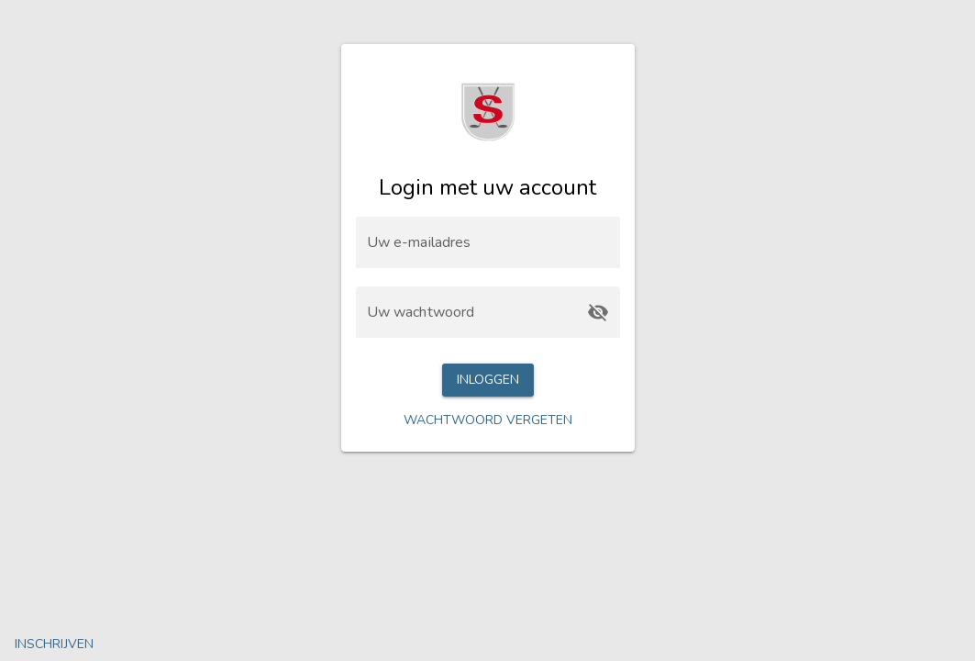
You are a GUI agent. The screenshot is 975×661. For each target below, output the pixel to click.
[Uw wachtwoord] (471, 312)
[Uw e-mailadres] (488, 242)
